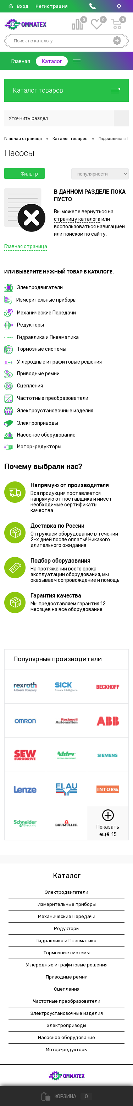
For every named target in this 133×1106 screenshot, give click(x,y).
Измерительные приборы (40, 300)
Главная (20, 61)
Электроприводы (31, 423)
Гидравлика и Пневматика (41, 337)
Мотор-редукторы (32, 447)
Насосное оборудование (40, 435)
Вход (22, 6)
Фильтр (24, 174)
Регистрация (51, 6)
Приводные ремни (32, 374)
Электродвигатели (33, 288)
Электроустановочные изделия (48, 411)
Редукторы (24, 325)
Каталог (51, 61)
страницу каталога (77, 219)
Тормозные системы (35, 349)
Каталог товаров (66, 90)
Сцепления (23, 386)
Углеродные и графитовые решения (53, 362)
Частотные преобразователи (46, 398)
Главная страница (25, 247)
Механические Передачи (40, 313)
